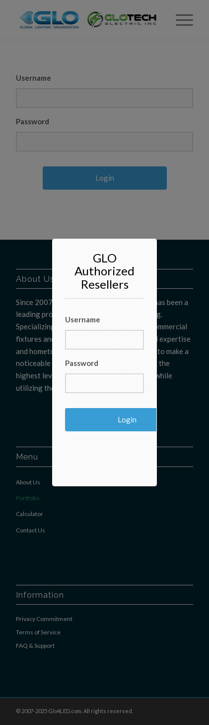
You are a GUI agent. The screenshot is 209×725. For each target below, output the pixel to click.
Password (81, 363)
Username (82, 319)
